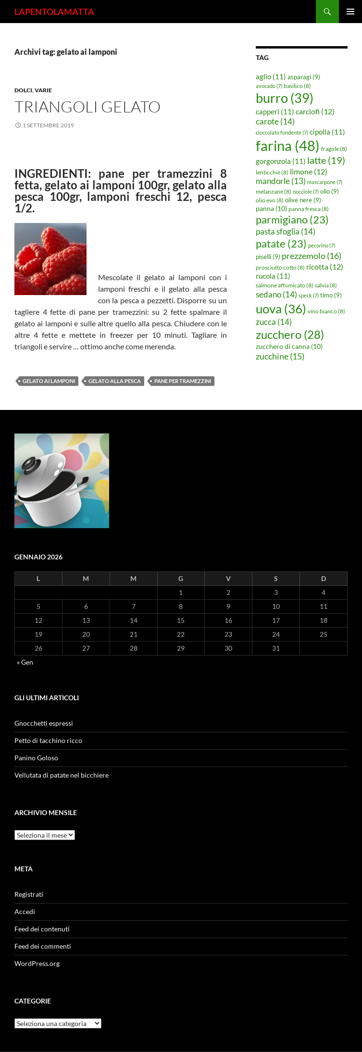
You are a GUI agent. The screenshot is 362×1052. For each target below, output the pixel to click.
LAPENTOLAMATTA (54, 11)
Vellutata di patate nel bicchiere (61, 775)
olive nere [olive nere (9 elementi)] (303, 200)
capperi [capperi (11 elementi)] (275, 111)
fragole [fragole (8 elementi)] (334, 148)
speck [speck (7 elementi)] (309, 295)
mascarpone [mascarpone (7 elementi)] (324, 182)
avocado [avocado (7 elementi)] (269, 86)
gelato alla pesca (114, 381)
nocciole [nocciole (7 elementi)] (306, 191)
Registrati (28, 894)
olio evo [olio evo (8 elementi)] (270, 200)
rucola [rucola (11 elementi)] (273, 276)
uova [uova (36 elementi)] (281, 308)
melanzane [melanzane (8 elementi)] (273, 191)
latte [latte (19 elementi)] (326, 160)
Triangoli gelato (87, 106)
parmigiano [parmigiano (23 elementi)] (292, 219)
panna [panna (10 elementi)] (271, 208)
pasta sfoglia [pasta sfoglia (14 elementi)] (285, 231)
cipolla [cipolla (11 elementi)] (327, 131)
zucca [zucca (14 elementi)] (274, 322)
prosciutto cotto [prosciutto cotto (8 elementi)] (280, 267)
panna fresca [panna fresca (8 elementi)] (308, 208)
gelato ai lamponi (49, 381)
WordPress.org (37, 963)
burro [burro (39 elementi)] (284, 98)
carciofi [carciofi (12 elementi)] (315, 111)
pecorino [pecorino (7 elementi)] (321, 245)
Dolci (23, 90)
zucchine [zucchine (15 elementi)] (280, 356)
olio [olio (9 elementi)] (329, 191)
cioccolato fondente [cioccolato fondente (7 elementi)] (282, 132)
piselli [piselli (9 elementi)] (268, 256)
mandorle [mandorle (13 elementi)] (281, 181)
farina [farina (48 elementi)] (288, 145)
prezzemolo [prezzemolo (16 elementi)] (311, 255)
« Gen (25, 662)
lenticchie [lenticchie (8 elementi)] (272, 172)
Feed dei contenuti (42, 929)
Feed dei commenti (42, 946)
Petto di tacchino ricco (48, 740)
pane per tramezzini (182, 381)
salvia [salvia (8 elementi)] (326, 285)
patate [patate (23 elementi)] (281, 243)
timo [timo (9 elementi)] (331, 295)
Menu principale (350, 11)
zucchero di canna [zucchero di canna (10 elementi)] (289, 346)
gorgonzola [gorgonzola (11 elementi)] (281, 161)
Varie (43, 90)
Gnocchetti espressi (43, 723)
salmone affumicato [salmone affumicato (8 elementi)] (284, 285)
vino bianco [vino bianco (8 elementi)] (326, 311)
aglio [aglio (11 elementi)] (271, 76)
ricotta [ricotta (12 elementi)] (324, 266)
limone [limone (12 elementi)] (308, 171)
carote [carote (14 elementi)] (275, 121)
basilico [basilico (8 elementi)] (297, 85)
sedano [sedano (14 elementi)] (276, 294)
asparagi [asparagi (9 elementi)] (303, 77)
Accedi (24, 911)
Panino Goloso (36, 758)
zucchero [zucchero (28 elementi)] (290, 334)
